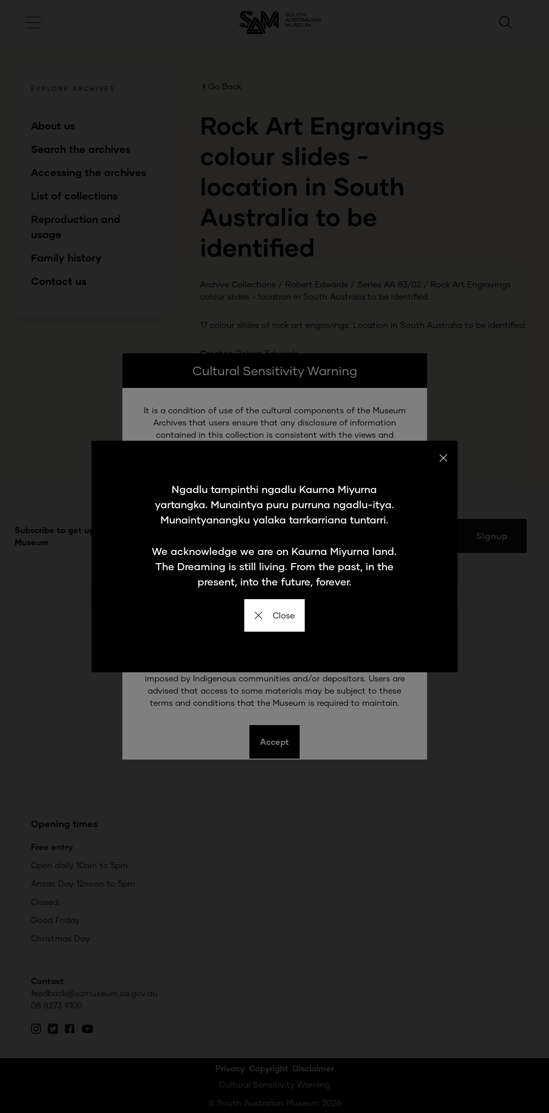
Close (274, 615)
